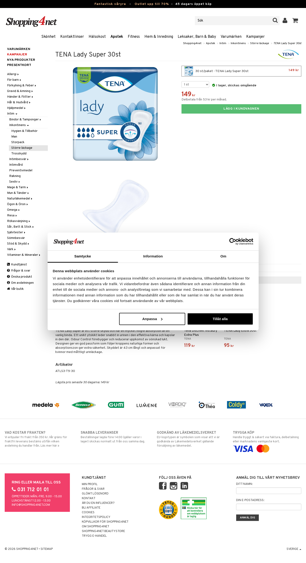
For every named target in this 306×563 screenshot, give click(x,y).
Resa (12, 216)
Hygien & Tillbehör (24, 131)
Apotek (116, 36)
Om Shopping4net (95, 527)
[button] (295, 20)
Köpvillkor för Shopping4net (105, 522)
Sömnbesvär (16, 238)
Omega (13, 210)
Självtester (16, 232)
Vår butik (15, 289)
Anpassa (152, 319)
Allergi (13, 74)
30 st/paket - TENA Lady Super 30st (241, 71)
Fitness (134, 36)
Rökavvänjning (19, 221)
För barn (14, 80)
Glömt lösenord (95, 494)
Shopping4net (192, 43)
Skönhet (48, 36)
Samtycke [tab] (82, 256)
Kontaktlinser (72, 36)
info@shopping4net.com (31, 505)
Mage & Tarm (18, 187)
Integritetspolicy (96, 517)
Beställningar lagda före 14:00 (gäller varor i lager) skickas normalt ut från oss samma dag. (115, 437)
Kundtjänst (17, 265)
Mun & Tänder (18, 193)
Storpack (17, 142)
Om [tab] (223, 256)
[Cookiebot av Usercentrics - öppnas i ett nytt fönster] (232, 241)
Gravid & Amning (20, 91)
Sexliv (15, 182)
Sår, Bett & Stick (20, 227)
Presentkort (19, 65)
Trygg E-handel (94, 536)
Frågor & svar (18, 271)
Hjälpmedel (16, 108)
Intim (222, 43)
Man (14, 137)
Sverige (294, 549)
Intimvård (16, 165)
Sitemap (47, 549)
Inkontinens (238, 43)
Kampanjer (255, 36)
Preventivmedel (20, 170)
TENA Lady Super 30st (287, 43)
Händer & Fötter (20, 97)
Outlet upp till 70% (152, 4)
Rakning (15, 176)
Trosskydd (18, 154)
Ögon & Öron (18, 204)
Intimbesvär (19, 159)
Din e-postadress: (250, 500)
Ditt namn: (244, 484)
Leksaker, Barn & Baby (197, 36)
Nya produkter (21, 60)
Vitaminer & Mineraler (24, 255)
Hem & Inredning (158, 36)
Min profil (90, 484)
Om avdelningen (20, 283)
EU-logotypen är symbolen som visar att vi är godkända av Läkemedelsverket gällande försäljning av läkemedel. (191, 439)
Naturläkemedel (20, 199)
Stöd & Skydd (18, 244)
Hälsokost (97, 36)
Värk (11, 249)
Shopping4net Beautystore (103, 531)
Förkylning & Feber (22, 86)
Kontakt (88, 498)
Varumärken (231, 36)
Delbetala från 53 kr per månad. (204, 100)
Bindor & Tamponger (25, 120)
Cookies (88, 512)
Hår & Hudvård (19, 102)
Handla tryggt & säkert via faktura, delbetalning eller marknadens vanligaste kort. (267, 440)
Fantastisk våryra (110, 4)
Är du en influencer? (98, 503)
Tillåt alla (220, 319)
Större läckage (259, 43)
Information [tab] (153, 256)
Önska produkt (19, 277)
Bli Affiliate (91, 508)
